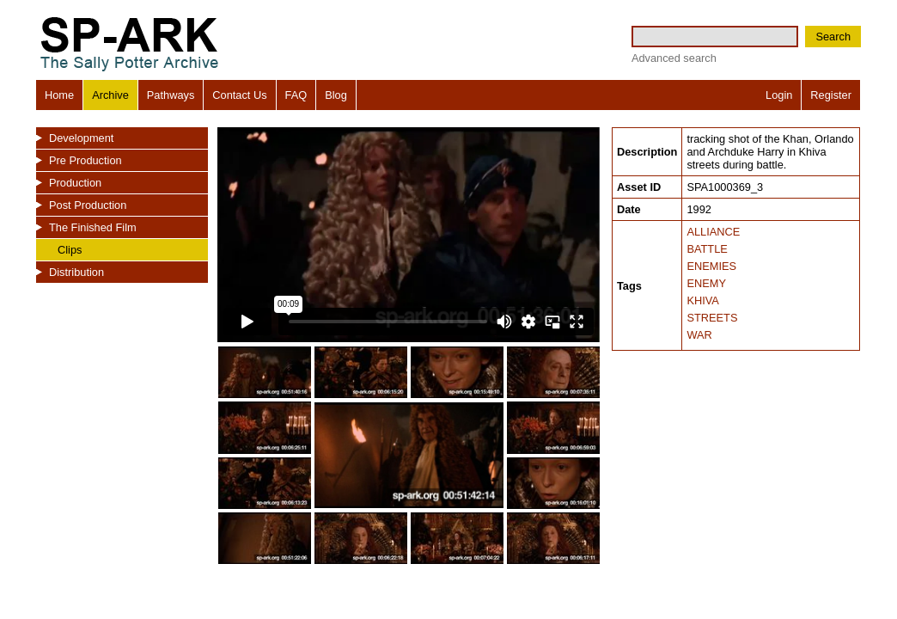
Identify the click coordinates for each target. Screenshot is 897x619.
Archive (110, 95)
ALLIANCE (713, 231)
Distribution (76, 272)
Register (830, 95)
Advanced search (674, 58)
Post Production (87, 205)
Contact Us (239, 95)
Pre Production (85, 160)
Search (833, 36)
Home (59, 95)
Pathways (170, 95)
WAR (698, 334)
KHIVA (702, 300)
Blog (336, 95)
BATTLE (706, 248)
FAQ (296, 95)
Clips (70, 249)
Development (81, 138)
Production (75, 182)
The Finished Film (93, 227)
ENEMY (706, 283)
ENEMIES (711, 266)
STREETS (711, 317)
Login (779, 95)
